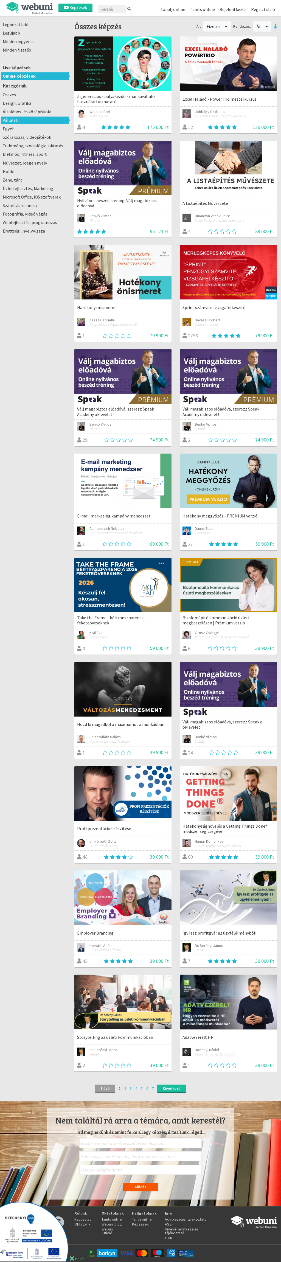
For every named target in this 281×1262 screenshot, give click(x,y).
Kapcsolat (82, 1219)
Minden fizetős (17, 50)
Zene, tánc (13, 180)
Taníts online (202, 9)
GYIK (168, 1237)
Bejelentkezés (233, 9)
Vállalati (11, 120)
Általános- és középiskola (27, 111)
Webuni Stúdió (108, 1231)
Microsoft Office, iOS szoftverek (32, 197)
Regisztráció (263, 9)
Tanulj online (173, 9)
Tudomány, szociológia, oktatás (33, 145)
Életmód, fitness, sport (25, 154)
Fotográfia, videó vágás (25, 214)
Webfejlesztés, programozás (30, 222)
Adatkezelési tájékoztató (186, 1219)
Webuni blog (112, 1224)
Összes (9, 94)
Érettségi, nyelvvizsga (24, 231)
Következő (172, 1088)
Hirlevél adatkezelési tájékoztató (182, 1231)
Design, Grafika (17, 103)
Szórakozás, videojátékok (27, 137)
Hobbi (8, 171)
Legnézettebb (16, 24)
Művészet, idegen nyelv (25, 163)
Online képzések (19, 76)
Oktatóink (82, 1224)
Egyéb (9, 128)
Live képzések (17, 67)
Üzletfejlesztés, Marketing (28, 188)
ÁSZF (169, 1224)
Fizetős (217, 26)
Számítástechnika (20, 205)
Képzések (75, 7)
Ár (262, 26)
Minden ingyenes (19, 41)
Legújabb (11, 33)
